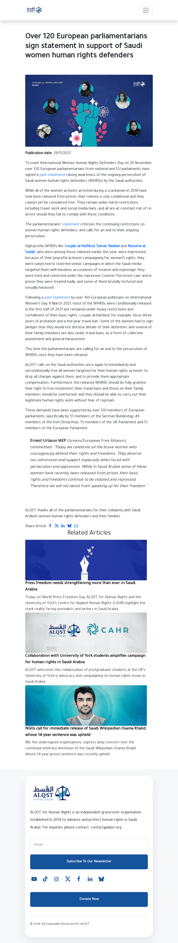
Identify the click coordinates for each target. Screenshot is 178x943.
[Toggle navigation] (146, 10)
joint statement (52, 175)
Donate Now (89, 899)
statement (70, 225)
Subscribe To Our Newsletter (89, 862)
